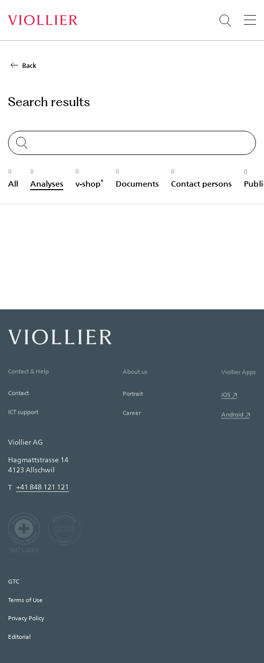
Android (232, 417)
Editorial (19, 636)
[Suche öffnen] (225, 21)
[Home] (42, 20)
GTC (13, 581)
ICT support (23, 413)
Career (132, 415)
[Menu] (250, 20)
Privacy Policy (26, 618)
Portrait (133, 396)
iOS (225, 397)
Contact (18, 394)
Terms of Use (25, 600)
